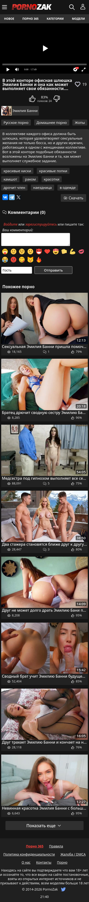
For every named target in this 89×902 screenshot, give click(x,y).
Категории (55, 19)
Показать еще (43, 825)
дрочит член (14, 187)
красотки (52, 179)
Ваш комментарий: (17, 230)
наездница (42, 187)
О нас (26, 862)
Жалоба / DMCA (73, 854)
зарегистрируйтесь (41, 224)
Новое (9, 19)
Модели (78, 19)
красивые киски (17, 170)
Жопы (80, 122)
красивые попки (53, 170)
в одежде (68, 187)
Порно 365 (30, 19)
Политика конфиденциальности (29, 854)
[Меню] (5, 7)
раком (30, 179)
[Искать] (72, 7)
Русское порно (16, 122)
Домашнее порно (52, 122)
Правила (56, 846)
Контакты (43, 862)
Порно (62, 862)
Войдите (11, 224)
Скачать (73, 198)
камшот (10, 179)
